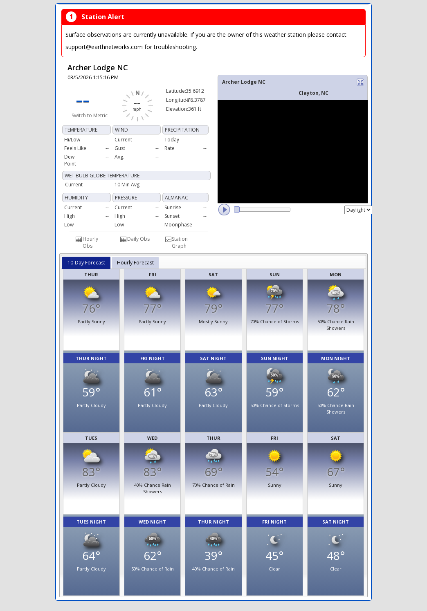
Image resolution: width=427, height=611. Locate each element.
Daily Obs (138, 238)
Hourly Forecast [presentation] (135, 262)
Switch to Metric (90, 115)
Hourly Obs (90, 242)
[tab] (86, 263)
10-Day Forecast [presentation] (86, 262)
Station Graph (180, 242)
